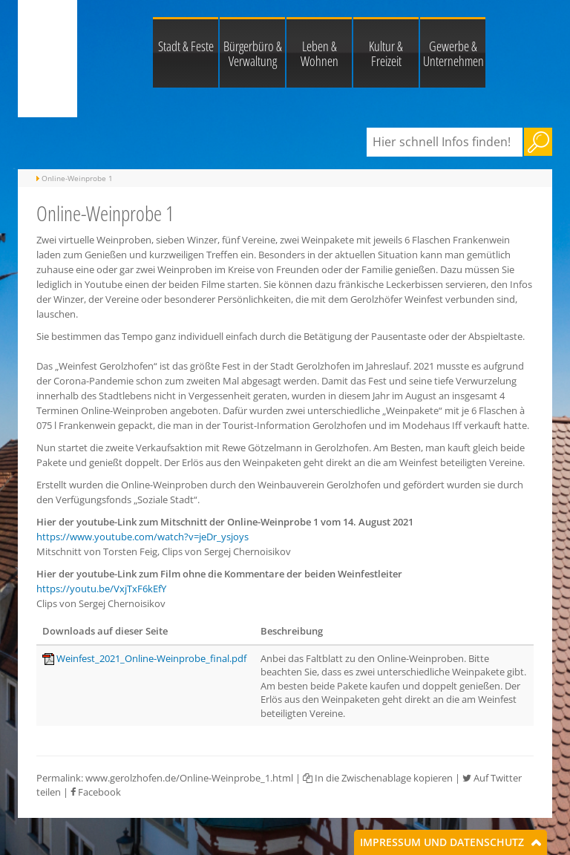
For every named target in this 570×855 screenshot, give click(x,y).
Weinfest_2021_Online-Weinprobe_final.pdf (151, 658)
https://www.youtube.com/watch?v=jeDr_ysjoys (142, 536)
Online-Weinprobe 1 (77, 178)
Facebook (96, 792)
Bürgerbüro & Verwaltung (252, 53)
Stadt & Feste (186, 46)
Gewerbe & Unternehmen (453, 53)
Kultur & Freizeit (386, 53)
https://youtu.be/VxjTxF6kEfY (101, 588)
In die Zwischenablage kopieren (378, 777)
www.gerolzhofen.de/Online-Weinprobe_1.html (189, 777)
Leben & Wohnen (319, 53)
